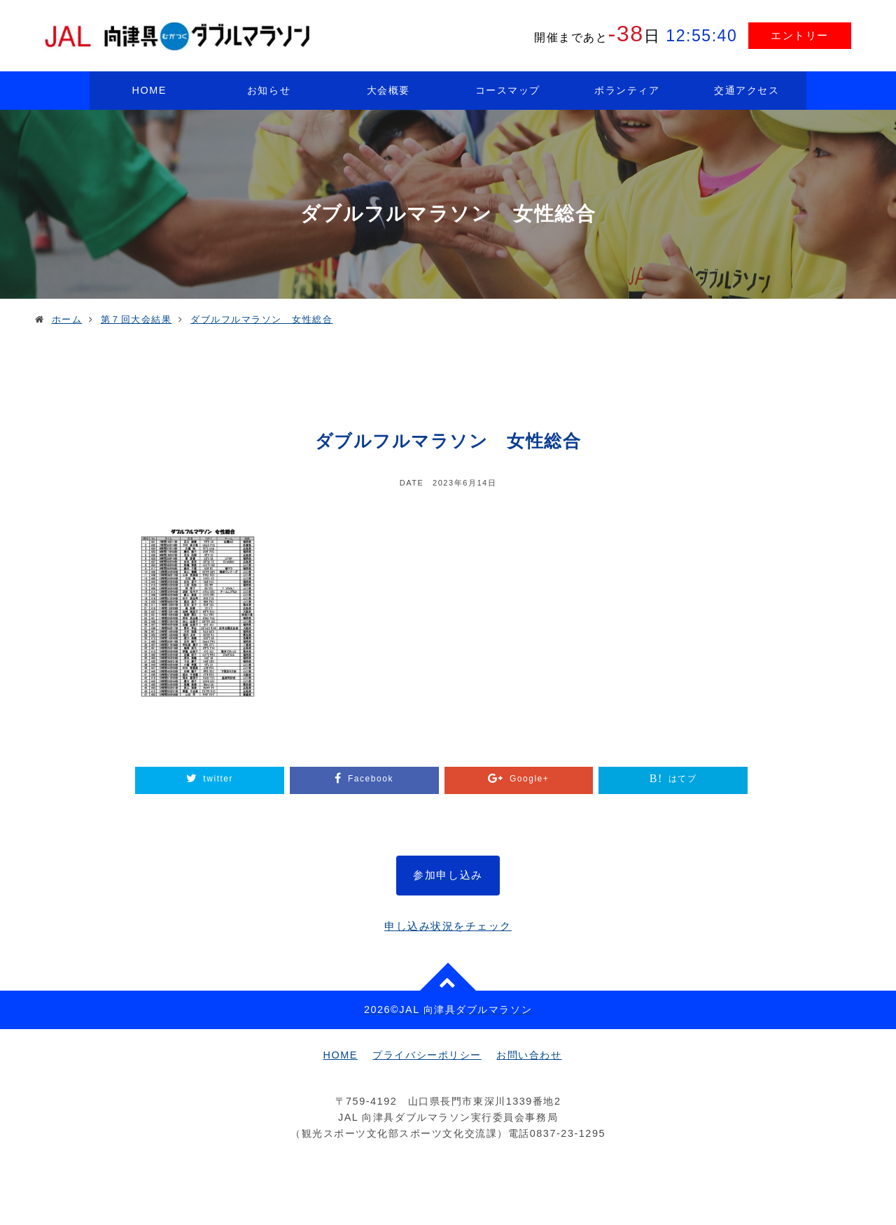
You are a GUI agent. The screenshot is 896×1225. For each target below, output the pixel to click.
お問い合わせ (528, 1055)
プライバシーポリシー (426, 1055)
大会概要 (388, 90)
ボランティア (626, 90)
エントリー (800, 35)
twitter (218, 779)
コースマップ (507, 90)
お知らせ (268, 90)
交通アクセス (746, 90)
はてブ (682, 779)
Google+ (529, 779)
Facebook (370, 779)
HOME (149, 90)
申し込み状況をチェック (448, 926)
